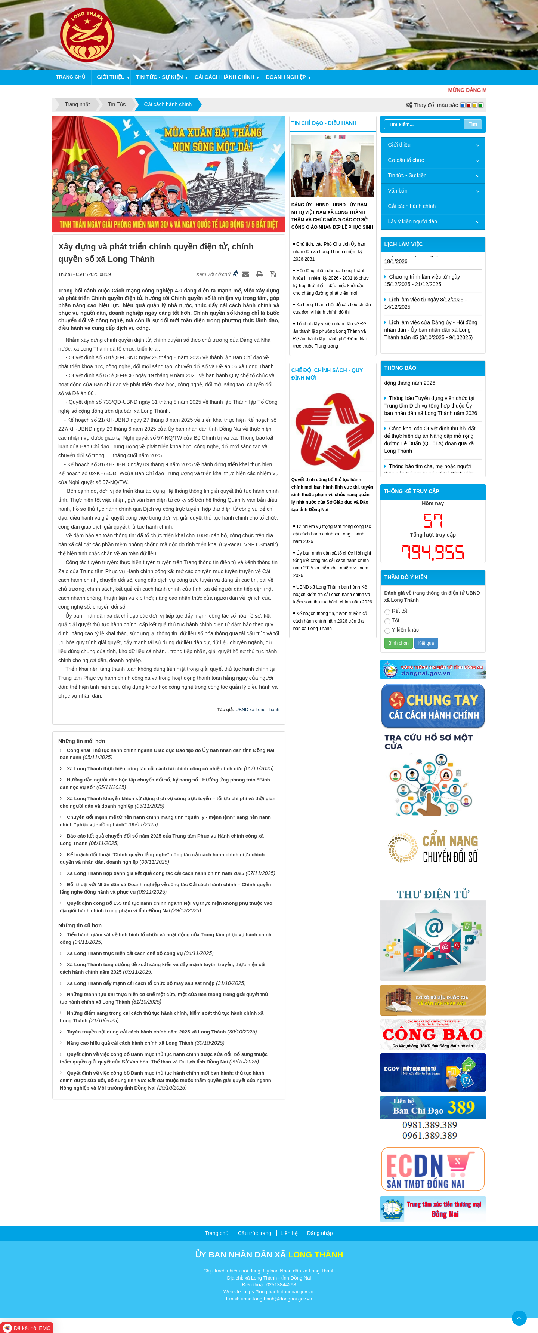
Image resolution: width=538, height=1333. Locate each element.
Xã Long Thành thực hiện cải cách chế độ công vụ (125, 953)
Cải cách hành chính (224, 77)
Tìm (473, 124)
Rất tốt (396, 611)
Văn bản (398, 191)
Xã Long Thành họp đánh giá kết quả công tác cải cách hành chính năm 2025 (155, 873)
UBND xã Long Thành (257, 709)
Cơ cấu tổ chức (406, 160)
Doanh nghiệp (286, 77)
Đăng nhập (320, 1233)
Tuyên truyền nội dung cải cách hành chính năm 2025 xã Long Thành (146, 1032)
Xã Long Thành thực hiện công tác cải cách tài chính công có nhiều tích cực (154, 768)
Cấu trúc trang (254, 1233)
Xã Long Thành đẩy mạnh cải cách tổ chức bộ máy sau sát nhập (140, 983)
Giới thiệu (111, 77)
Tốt (391, 620)
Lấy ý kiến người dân (412, 221)
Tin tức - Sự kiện (159, 77)
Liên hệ (289, 1233)
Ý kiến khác (401, 630)
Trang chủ (71, 77)
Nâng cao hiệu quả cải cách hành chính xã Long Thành (130, 1043)
